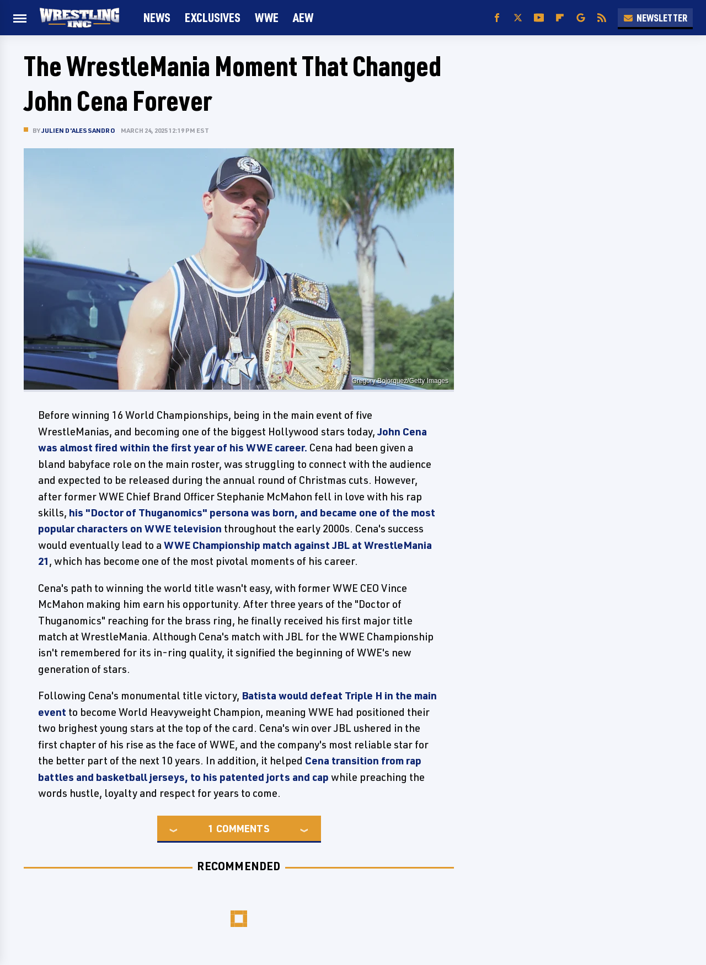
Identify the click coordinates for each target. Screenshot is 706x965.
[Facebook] (497, 18)
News (156, 17)
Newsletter (655, 18)
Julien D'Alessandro (78, 130)
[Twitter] (518, 18)
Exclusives (212, 17)
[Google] (581, 18)
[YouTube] (539, 18)
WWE (267, 17)
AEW (303, 17)
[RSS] (602, 18)
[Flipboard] (560, 18)
